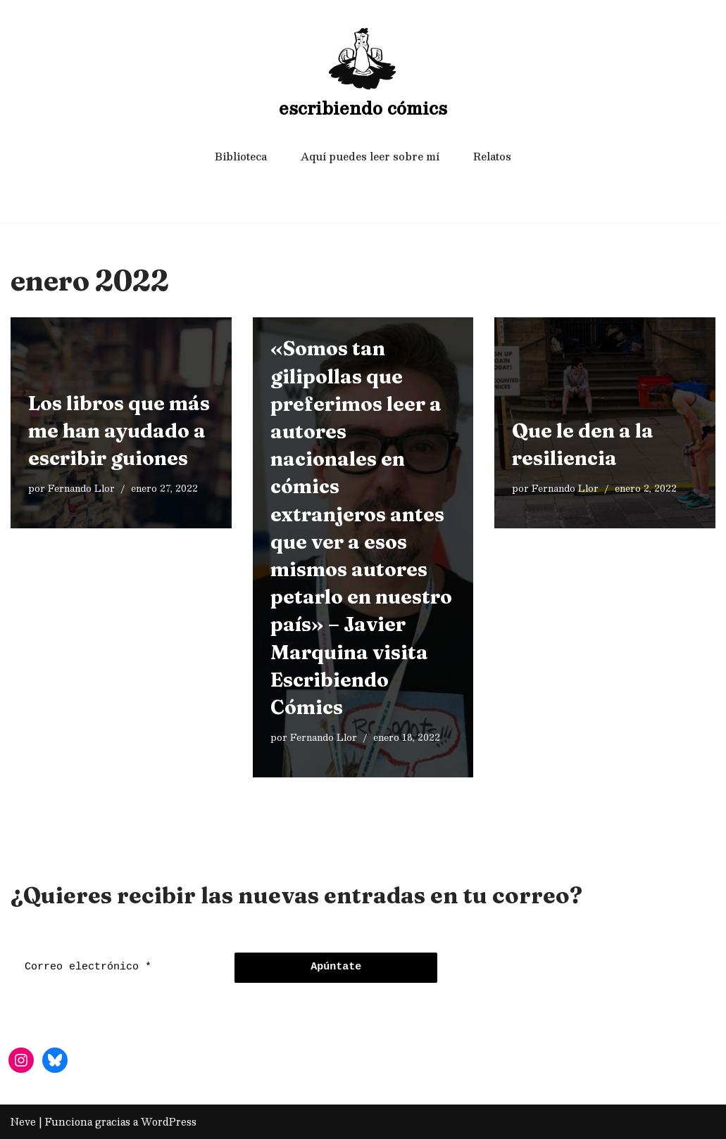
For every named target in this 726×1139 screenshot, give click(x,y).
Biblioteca (241, 156)
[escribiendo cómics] (363, 74)
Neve (23, 1121)
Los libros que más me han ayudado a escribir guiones (119, 430)
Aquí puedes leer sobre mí (370, 156)
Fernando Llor (81, 488)
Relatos (492, 156)
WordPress (168, 1121)
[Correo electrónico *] (119, 968)
